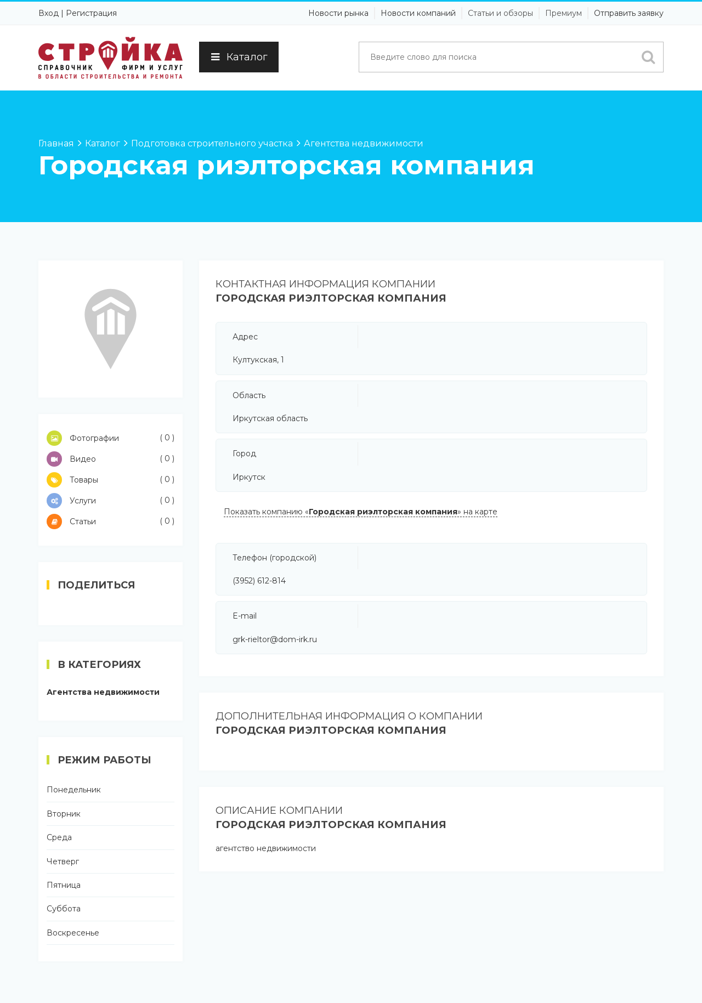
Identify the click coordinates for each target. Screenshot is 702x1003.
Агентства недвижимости (103, 692)
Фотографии (110, 438)
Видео (110, 459)
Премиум (563, 13)
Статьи (110, 521)
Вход (48, 13)
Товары (110, 480)
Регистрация (91, 13)
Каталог (239, 57)
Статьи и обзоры (500, 13)
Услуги (110, 500)
